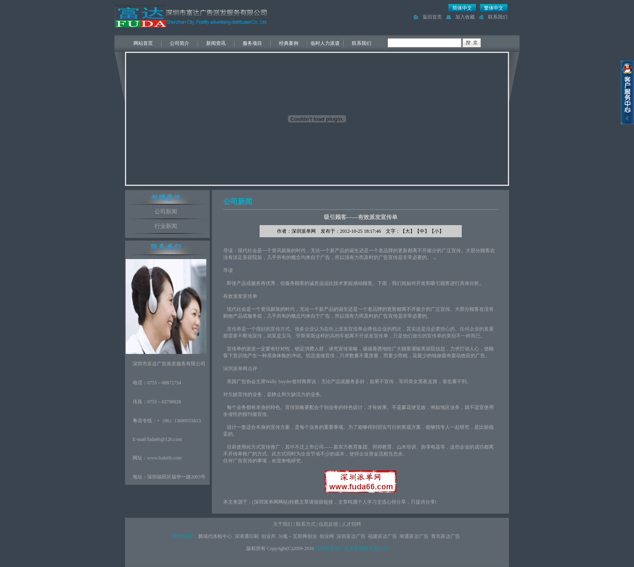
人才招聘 (351, 524)
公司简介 (179, 43)
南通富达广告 (414, 536)
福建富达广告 (382, 536)
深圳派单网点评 (240, 368)
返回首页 (432, 17)
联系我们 (497, 17)
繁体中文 (493, 8)
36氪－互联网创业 (297, 536)
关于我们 (282, 524)
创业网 (326, 536)
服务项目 (252, 43)
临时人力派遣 (325, 43)
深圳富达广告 (351, 536)
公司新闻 (165, 212)
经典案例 (288, 43)
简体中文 (462, 8)
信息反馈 (328, 524)
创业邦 (268, 536)
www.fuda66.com (164, 458)
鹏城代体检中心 (215, 536)
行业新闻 (165, 226)
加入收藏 (465, 17)
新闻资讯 (216, 43)
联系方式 (305, 524)
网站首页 (143, 43)
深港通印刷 (247, 536)
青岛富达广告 (445, 536)
